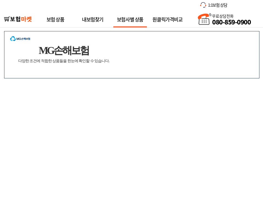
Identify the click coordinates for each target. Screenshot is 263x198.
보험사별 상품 (130, 19)
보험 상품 (55, 19)
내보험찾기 (92, 19)
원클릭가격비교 (167, 19)
